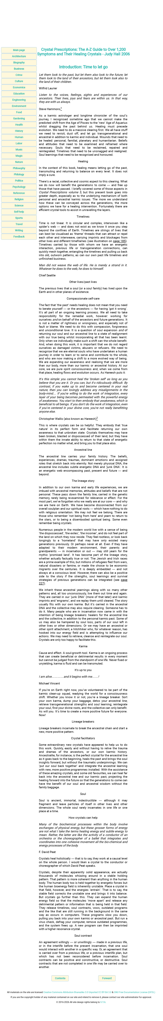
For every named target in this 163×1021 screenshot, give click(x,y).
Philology (19, 174)
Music (19, 149)
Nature (19, 162)
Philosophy (19, 168)
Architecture (19, 56)
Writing (19, 230)
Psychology (19, 186)
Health (19, 124)
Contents (60, 978)
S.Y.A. (103, 1002)
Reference (19, 193)
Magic (19, 155)
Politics (19, 180)
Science (19, 205)
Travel (19, 224)
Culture (19, 81)
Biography (19, 62)
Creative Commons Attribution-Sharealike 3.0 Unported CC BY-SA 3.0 (77, 992)
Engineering (19, 99)
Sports (19, 217)
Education (19, 93)
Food (19, 112)
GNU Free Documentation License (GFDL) (134, 992)
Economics (19, 87)
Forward (107, 978)
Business (19, 68)
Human (19, 137)
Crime (19, 74)
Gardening (19, 118)
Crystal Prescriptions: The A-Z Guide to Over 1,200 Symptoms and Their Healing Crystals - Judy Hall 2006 (83, 51)
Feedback (18, 236)
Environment (19, 106)
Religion (19, 199)
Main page (19, 50)
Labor (19, 143)
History (19, 130)
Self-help (19, 211)
